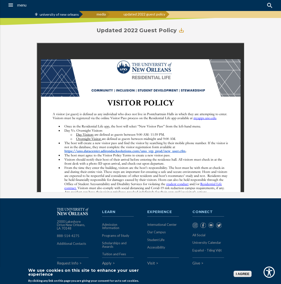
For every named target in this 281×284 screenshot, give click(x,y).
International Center (162, 225)
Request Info (67, 263)
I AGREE (242, 274)
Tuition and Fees (114, 254)
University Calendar (206, 243)
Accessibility (156, 247)
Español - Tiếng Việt (207, 250)
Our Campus (156, 232)
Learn (108, 212)
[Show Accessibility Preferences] (269, 272)
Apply (107, 263)
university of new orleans (59, 14)
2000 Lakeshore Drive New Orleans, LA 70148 (71, 225)
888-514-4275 (68, 236)
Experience (159, 212)
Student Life (155, 240)
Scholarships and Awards (114, 245)
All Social (198, 235)
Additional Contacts (71, 244)
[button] (27, 5)
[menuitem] (195, 226)
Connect (202, 212)
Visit (151, 263)
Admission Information (110, 226)
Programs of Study (115, 236)
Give (196, 263)
